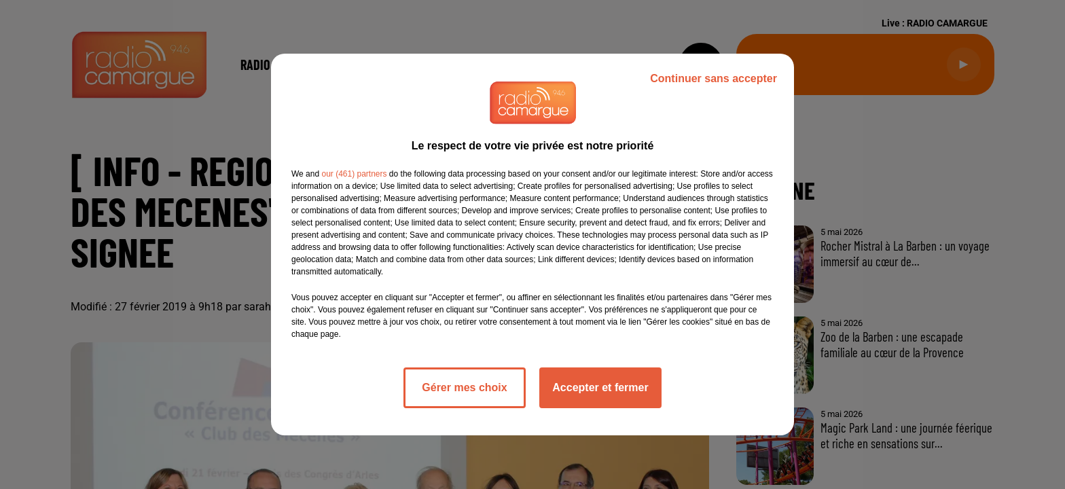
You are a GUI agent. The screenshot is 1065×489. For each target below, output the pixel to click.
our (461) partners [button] (353, 174)
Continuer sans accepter (713, 78)
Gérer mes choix (464, 387)
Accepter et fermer (600, 387)
